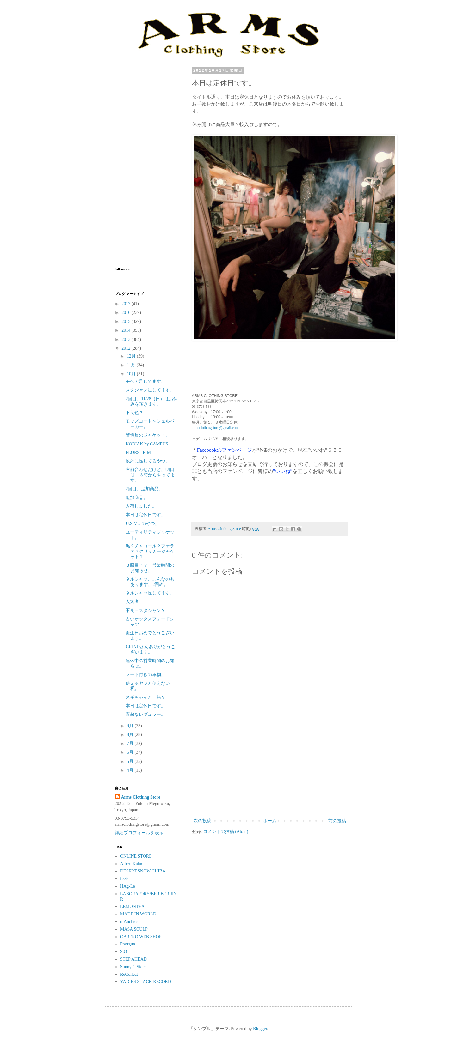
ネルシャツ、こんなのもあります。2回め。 (150, 582)
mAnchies (129, 921)
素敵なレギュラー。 (145, 714)
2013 (126, 339)
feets (124, 878)
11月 (132, 365)
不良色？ (134, 412)
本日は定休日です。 (145, 514)
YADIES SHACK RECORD (145, 981)
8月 (131, 734)
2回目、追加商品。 (144, 488)
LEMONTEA (132, 906)
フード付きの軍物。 (145, 674)
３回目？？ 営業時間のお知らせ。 (150, 568)
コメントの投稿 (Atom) (225, 831)
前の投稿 (337, 820)
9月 (131, 725)
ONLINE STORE (136, 856)
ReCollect (129, 974)
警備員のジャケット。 (148, 435)
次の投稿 (202, 820)
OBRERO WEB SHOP (140, 936)
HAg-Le (127, 886)
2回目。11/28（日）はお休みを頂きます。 (151, 401)
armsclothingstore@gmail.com (215, 427)
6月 (131, 752)
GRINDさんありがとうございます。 (150, 649)
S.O (123, 951)
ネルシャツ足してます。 (150, 593)
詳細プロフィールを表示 (139, 832)
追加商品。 (137, 497)
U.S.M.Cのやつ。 (142, 523)
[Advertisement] (270, 765)
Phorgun (127, 944)
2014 (126, 330)
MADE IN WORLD (138, 914)
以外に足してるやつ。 (148, 461)
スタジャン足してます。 (150, 390)
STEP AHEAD (133, 959)
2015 (126, 321)
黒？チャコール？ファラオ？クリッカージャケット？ (150, 551)
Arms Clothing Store (140, 797)
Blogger (260, 1028)
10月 (132, 373)
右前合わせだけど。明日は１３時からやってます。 (150, 475)
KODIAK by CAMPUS (147, 444)
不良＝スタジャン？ (145, 610)
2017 (126, 303)
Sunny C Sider (133, 966)
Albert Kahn (131, 863)
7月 (131, 743)
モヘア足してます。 (145, 381)
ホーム (269, 820)
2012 (126, 348)
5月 (131, 761)
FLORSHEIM (138, 452)
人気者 (132, 601)
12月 (132, 356)
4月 (131, 770)
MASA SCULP (134, 929)
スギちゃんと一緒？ (145, 697)
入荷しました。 (141, 506)
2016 (126, 312)
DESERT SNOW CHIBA (142, 871)
